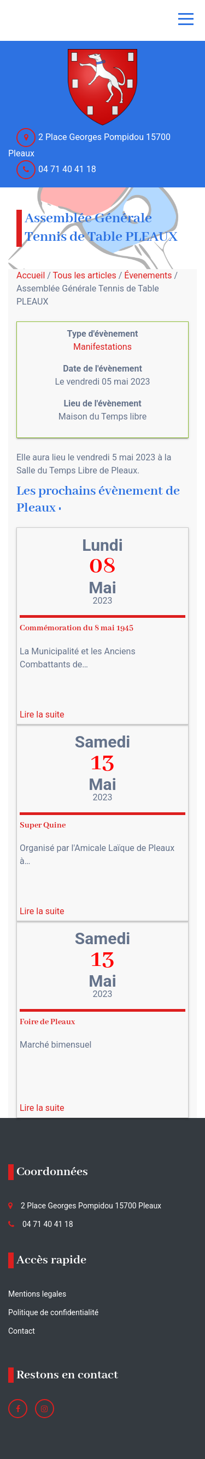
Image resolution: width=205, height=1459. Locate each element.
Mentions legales (37, 1294)
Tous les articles (84, 275)
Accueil (30, 275)
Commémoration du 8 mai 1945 (76, 628)
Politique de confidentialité (53, 1312)
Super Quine (43, 825)
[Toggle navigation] (186, 19)
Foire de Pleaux (47, 1022)
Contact (21, 1331)
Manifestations (102, 347)
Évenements (148, 275)
